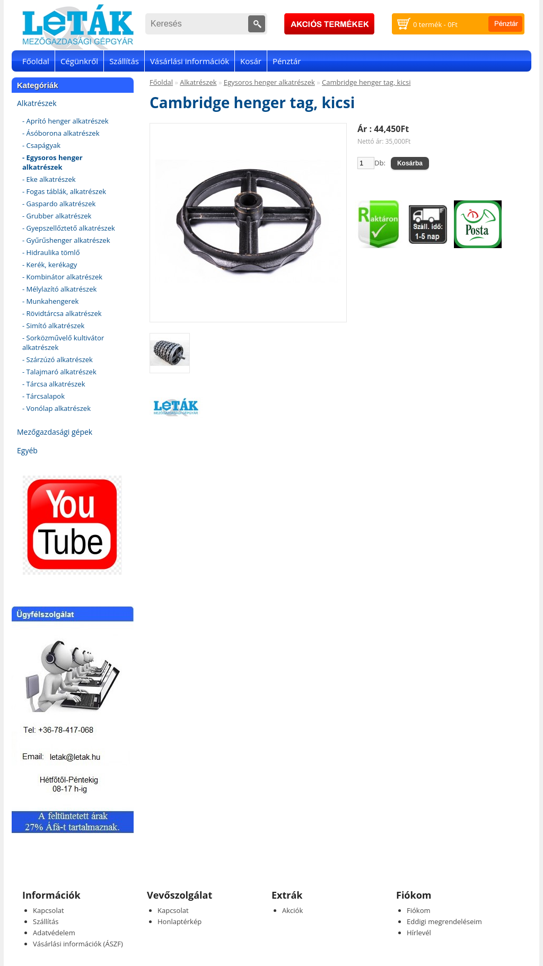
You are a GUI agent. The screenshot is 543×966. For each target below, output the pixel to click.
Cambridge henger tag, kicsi (366, 82)
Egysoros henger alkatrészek (269, 82)
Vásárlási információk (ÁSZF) (78, 944)
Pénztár (287, 61)
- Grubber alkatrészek (56, 216)
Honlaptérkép (179, 921)
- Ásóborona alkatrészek (61, 133)
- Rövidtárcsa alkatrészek (62, 313)
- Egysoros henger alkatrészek (52, 162)
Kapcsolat (48, 910)
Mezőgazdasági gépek (54, 432)
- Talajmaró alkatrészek (59, 371)
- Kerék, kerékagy (49, 264)
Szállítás (124, 61)
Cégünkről (79, 61)
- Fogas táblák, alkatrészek (64, 191)
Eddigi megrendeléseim (444, 921)
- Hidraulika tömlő (51, 252)
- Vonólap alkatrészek (56, 408)
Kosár (250, 61)
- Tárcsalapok (43, 396)
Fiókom (419, 910)
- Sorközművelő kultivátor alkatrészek (63, 342)
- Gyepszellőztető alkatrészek (68, 228)
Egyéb (27, 450)
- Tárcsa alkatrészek (53, 384)
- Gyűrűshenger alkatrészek (66, 240)
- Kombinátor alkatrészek (62, 277)
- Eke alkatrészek (49, 179)
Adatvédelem (54, 932)
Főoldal (35, 61)
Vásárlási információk (189, 61)
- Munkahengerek (50, 301)
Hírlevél (419, 932)
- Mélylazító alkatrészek (59, 289)
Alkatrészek (37, 103)
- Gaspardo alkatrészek (58, 203)
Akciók (292, 910)
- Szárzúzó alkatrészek (57, 359)
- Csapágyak (41, 145)
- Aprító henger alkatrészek (65, 121)
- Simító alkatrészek (53, 325)
